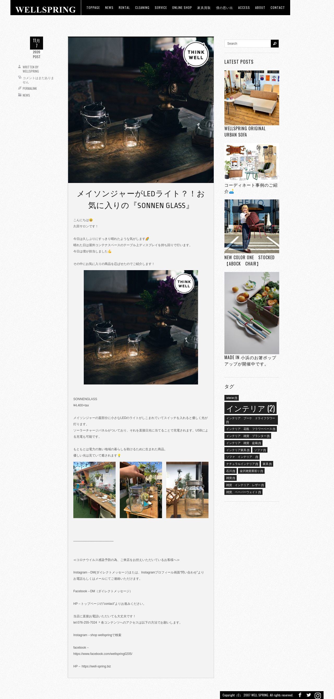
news (109, 7)
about (260, 7)
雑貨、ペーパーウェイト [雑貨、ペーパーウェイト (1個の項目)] (243, 492)
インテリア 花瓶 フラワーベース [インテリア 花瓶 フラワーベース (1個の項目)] (250, 428)
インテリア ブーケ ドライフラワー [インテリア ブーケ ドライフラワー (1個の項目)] (250, 420)
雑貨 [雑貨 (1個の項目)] (230, 478)
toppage (93, 7)
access (244, 7)
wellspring (31, 71)
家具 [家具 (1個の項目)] (267, 463)
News (26, 95)
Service (161, 7)
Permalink (30, 88)
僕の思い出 (224, 7)
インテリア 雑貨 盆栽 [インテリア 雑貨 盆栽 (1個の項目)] (243, 443)
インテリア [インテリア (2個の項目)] (250, 407)
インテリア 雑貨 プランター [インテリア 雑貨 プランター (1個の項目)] (247, 436)
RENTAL (124, 7)
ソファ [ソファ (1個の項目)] (260, 450)
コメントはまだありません (38, 79)
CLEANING (142, 7)
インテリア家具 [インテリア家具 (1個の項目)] (237, 450)
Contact (278, 7)
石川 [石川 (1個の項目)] (230, 471)
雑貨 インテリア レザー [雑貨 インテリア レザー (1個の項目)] (245, 485)
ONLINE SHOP (182, 7)
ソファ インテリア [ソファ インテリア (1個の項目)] (242, 456)
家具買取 (204, 7)
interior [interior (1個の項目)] (231, 397)
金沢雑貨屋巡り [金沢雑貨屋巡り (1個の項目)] (251, 471)
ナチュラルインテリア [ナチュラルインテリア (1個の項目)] (242, 463)
